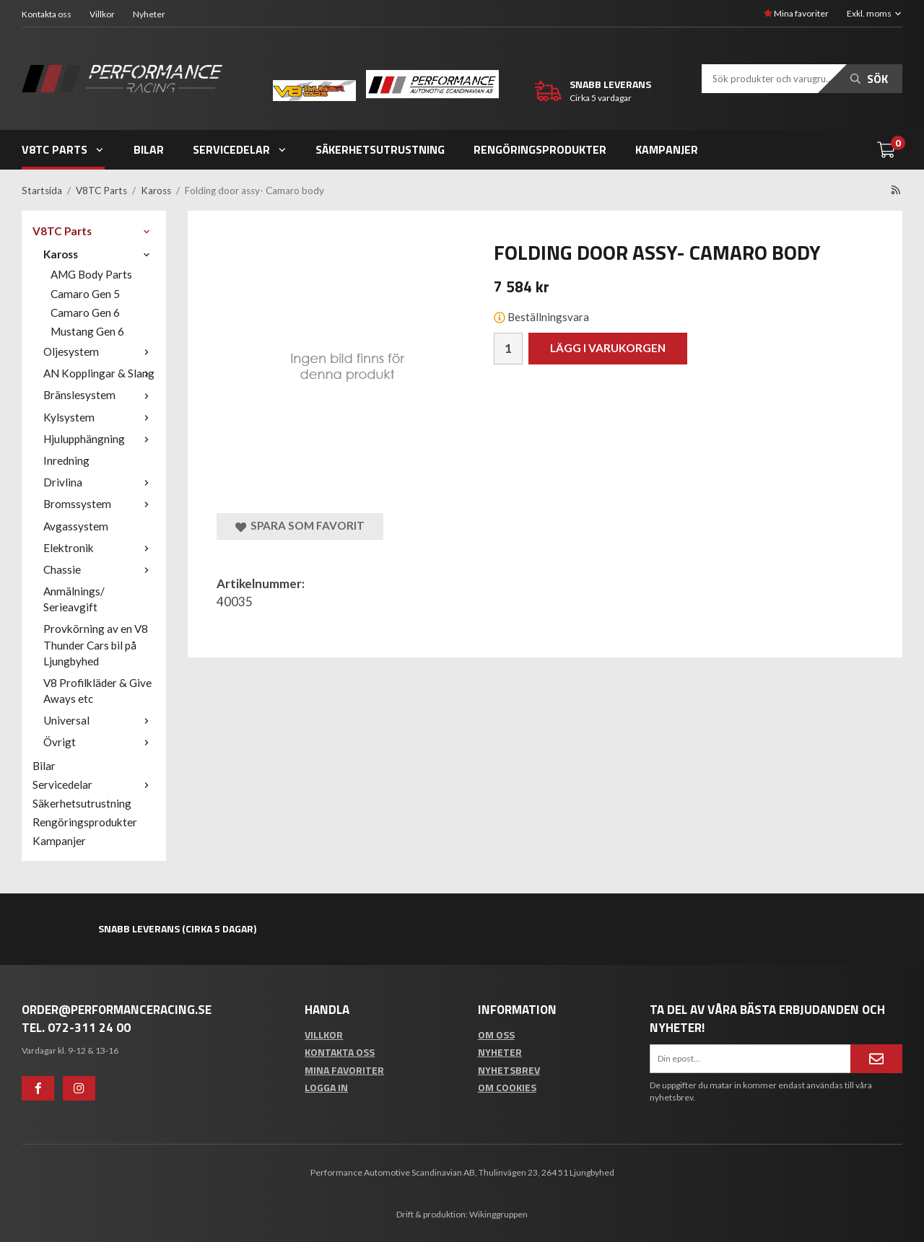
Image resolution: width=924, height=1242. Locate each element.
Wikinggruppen (498, 1214)
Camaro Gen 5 (85, 293)
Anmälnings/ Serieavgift (74, 599)
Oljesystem (99, 351)
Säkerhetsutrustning (380, 149)
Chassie (99, 569)
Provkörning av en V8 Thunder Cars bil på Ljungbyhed (95, 644)
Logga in (326, 1087)
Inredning (66, 460)
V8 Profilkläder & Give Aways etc (97, 690)
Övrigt (99, 741)
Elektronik (99, 547)
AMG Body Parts (91, 274)
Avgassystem (75, 526)
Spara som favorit (300, 526)
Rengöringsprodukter (540, 149)
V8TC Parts (63, 149)
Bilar (149, 149)
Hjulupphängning (99, 438)
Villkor (102, 14)
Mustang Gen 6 (87, 331)
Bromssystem (99, 503)
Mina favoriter (796, 13)
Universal (99, 720)
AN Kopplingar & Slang (99, 373)
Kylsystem (99, 417)
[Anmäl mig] (876, 1058)
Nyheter (149, 14)
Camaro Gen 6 (85, 312)
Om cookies (507, 1087)
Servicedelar (240, 149)
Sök (869, 78)
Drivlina (99, 482)
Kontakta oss (46, 14)
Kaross (99, 254)
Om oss (496, 1034)
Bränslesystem (99, 394)
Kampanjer (666, 149)
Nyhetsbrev (509, 1069)
